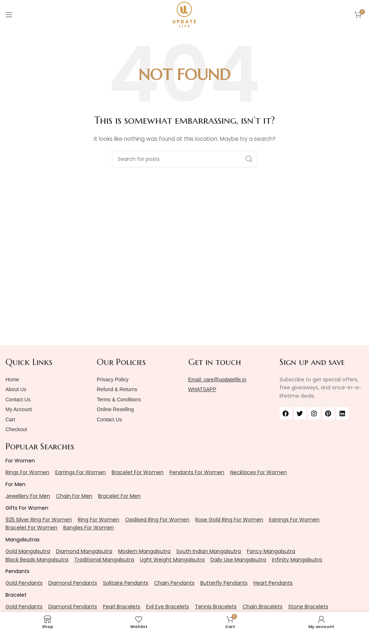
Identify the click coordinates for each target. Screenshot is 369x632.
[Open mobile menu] (9, 14)
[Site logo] (184, 14)
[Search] (184, 159)
